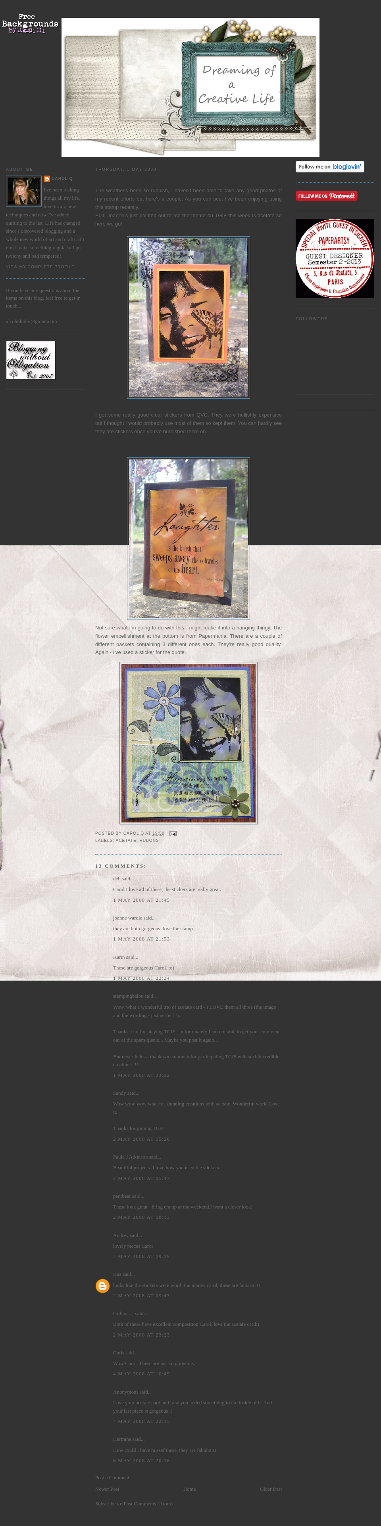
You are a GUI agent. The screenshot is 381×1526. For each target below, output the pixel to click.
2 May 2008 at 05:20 (141, 1139)
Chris (118, 1353)
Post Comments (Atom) (148, 1504)
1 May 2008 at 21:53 (141, 939)
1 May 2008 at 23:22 (141, 1075)
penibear (122, 1196)
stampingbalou (128, 996)
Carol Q (62, 178)
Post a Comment (112, 1477)
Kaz (117, 1274)
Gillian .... (123, 1313)
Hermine (122, 1439)
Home (189, 1489)
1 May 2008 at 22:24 (141, 978)
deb (117, 879)
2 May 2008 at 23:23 (141, 1335)
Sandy (119, 1093)
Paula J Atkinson (130, 1157)
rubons (149, 840)
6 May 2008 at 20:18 (141, 1460)
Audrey (121, 1235)
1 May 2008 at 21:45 (141, 900)
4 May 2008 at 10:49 (141, 1374)
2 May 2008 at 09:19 (141, 1256)
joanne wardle (127, 918)
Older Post (271, 1489)
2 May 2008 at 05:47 (141, 1178)
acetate (125, 840)
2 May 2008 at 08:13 (141, 1217)
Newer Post (107, 1489)
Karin (119, 957)
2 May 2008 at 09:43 (141, 1295)
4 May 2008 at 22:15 (141, 1421)
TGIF (221, 215)
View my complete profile (40, 267)
